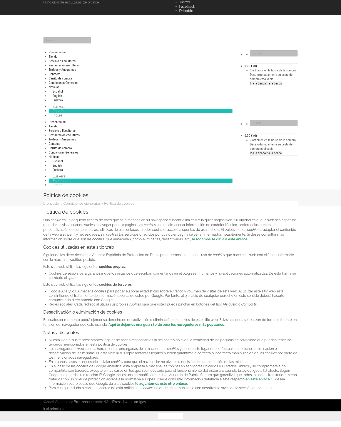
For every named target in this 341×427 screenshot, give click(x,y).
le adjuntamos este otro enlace (161, 383)
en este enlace (258, 379)
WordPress (113, 402)
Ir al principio (53, 409)
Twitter (184, 2)
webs (129, 402)
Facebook (187, 6)
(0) (250, 66)
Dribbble (186, 11)
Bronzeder (82, 402)
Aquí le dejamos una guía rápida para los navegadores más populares (166, 324)
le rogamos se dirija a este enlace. (220, 239)
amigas (140, 402)
